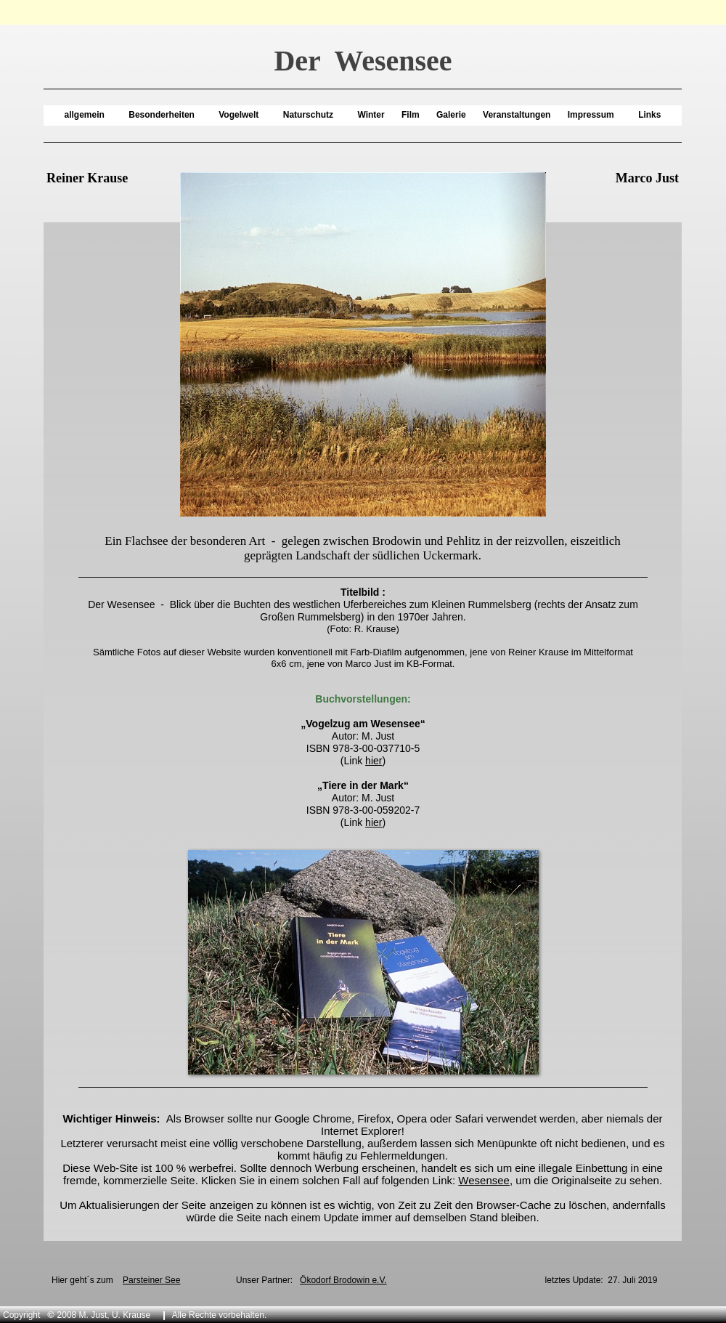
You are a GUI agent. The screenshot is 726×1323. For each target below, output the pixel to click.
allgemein (85, 115)
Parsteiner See (151, 1280)
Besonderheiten (162, 115)
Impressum (591, 115)
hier (373, 760)
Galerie (451, 115)
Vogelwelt (238, 115)
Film (410, 115)
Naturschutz (308, 115)
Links (649, 115)
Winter (370, 115)
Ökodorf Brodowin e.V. (343, 1280)
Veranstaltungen (516, 115)
